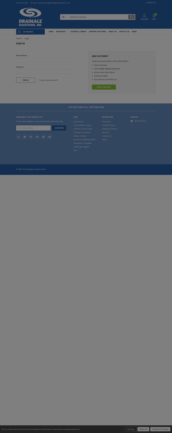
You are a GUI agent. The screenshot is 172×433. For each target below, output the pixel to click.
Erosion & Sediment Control (84, 140)
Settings (130, 429)
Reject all (143, 429)
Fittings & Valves (80, 136)
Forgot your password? (48, 80)
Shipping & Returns (109, 129)
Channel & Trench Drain (82, 129)
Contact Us (106, 136)
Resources (60, 31)
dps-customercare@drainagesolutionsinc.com (52, 3)
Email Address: (21, 55)
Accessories (78, 122)
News (104, 140)
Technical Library (109, 125)
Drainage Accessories (82, 132)
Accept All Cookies (160, 429)
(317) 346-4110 (22, 3)
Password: (20, 67)
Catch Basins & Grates (82, 125)
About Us (105, 132)
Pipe (75, 150)
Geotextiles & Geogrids (82, 143)
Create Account (104, 87)
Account (144, 19)
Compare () (151, 2)
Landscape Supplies (81, 147)
